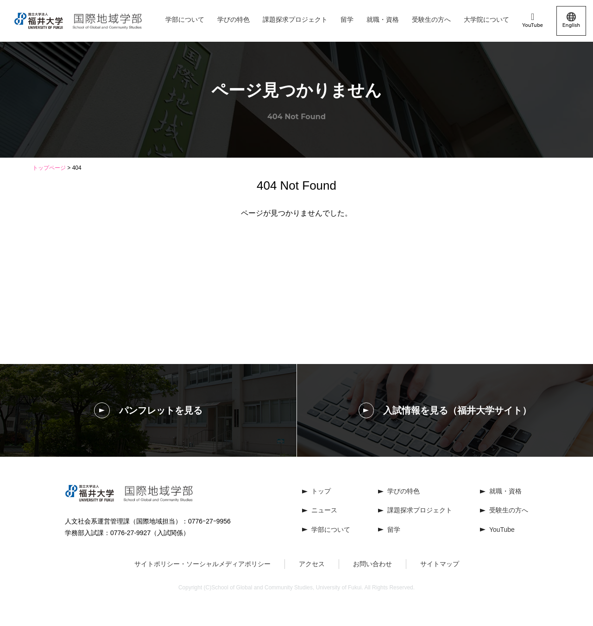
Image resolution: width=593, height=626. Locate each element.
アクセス (312, 564)
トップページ (49, 168)
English (571, 20)
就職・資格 (382, 19)
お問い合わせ (372, 564)
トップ (321, 491)
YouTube (532, 20)
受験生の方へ (431, 19)
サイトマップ (439, 564)
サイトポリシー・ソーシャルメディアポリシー (202, 564)
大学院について (486, 19)
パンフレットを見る (148, 410)
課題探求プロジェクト (295, 19)
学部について (184, 19)
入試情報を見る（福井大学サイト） (445, 410)
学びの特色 (233, 19)
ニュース (324, 510)
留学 (347, 19)
